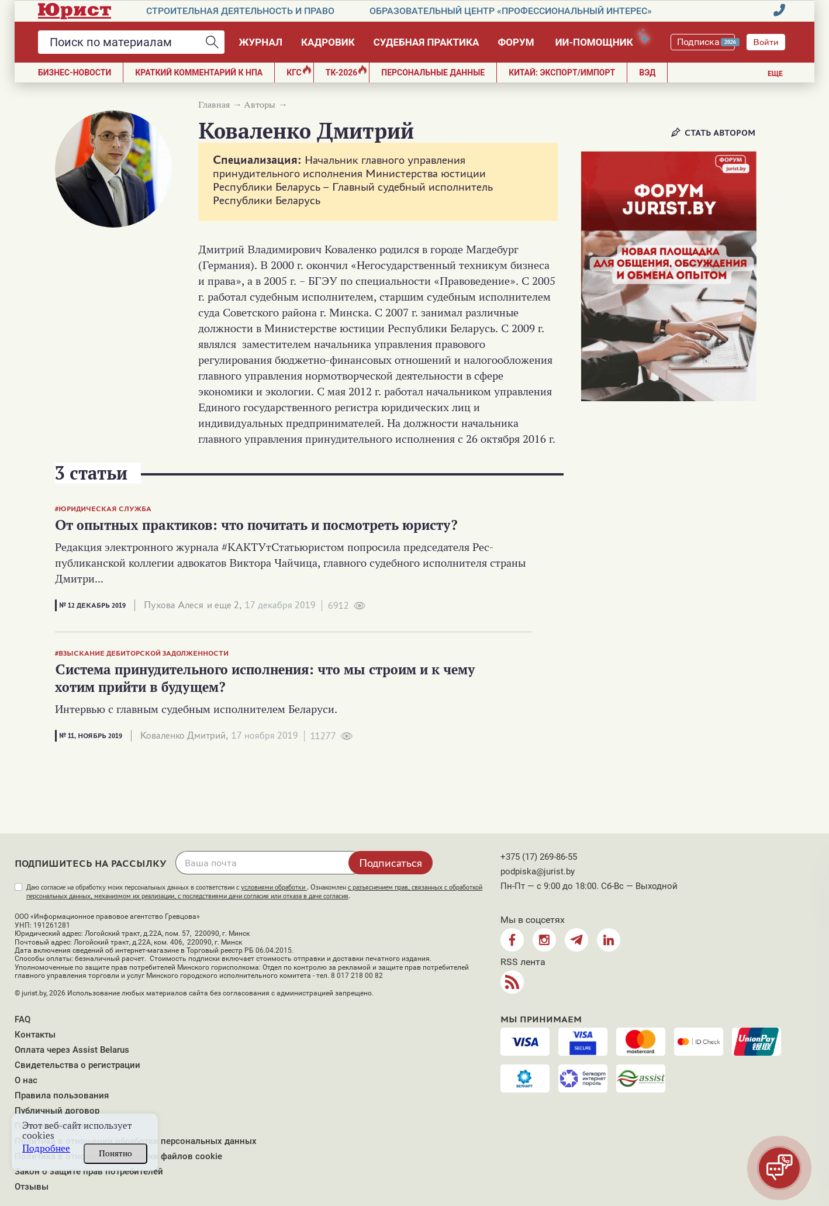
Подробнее (46, 1148)
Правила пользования (62, 1095)
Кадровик (328, 42)
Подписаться (390, 862)
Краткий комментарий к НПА (198, 72)
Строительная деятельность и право (240, 10)
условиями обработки (274, 887)
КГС (299, 71)
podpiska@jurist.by (537, 871)
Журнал (260, 42)
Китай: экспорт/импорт (562, 72)
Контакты (35, 1034)
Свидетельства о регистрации (77, 1065)
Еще (775, 74)
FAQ (22, 1019)
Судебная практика (426, 42)
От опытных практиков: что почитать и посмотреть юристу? (256, 525)
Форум (516, 42)
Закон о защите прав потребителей (89, 1171)
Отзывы (32, 1186)
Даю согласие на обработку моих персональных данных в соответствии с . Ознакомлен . (254, 891)
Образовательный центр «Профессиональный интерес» (510, 10)
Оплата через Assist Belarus (72, 1050)
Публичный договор (57, 1110)
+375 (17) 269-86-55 (538, 857)
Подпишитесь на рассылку (91, 864)
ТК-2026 (346, 71)
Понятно (115, 1153)
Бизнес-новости (74, 72)
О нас (26, 1080)
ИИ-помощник (599, 40)
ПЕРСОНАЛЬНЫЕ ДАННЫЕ (433, 72)
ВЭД (647, 72)
